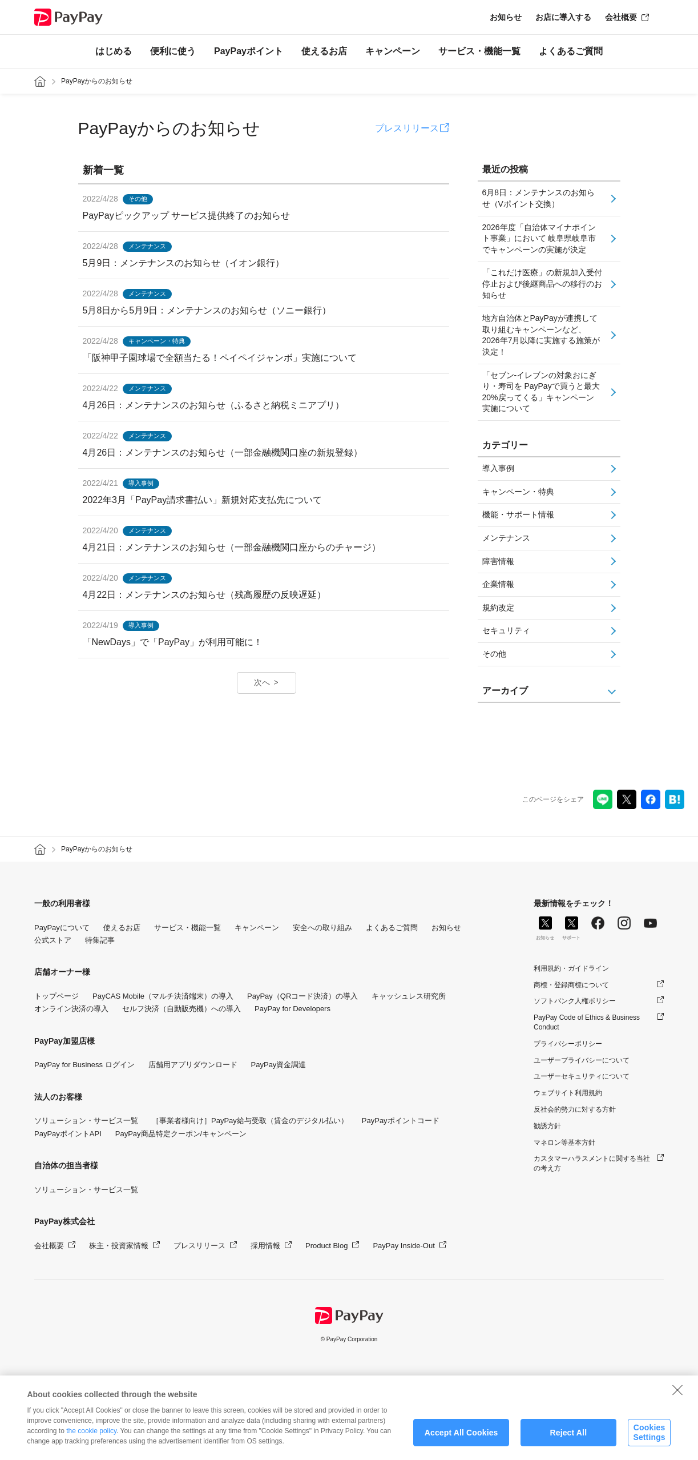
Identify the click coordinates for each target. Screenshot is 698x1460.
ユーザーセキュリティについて (582, 1076)
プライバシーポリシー (568, 1044)
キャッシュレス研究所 (409, 996)
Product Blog (326, 1245)
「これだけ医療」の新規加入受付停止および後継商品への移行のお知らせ (542, 283)
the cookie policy (91, 1441)
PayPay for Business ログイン (84, 1064)
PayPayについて (62, 927)
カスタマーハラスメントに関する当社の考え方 (592, 1163)
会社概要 (621, 17)
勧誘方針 (547, 1126)
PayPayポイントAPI (68, 1133)
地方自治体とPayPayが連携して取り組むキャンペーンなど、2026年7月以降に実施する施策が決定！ (541, 334)
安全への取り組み (322, 927)
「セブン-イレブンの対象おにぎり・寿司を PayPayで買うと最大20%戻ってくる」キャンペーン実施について (541, 392)
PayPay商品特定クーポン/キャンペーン (181, 1133)
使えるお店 (324, 51)
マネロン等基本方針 (564, 1143)
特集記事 (100, 940)
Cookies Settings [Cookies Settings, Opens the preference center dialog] (649, 1442)
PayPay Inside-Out (403, 1245)
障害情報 (498, 561)
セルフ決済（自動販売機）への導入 (181, 1008)
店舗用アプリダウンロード (192, 1064)
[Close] (677, 1400)
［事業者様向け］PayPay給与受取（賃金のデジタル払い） (250, 1120)
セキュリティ (506, 630)
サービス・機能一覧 (479, 51)
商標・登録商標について (571, 985)
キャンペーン (392, 51)
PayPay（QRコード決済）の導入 (302, 996)
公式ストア (52, 940)
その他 (494, 653)
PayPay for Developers (292, 1008)
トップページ (56, 996)
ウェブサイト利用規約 (568, 1093)
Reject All (568, 1442)
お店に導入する (563, 17)
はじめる (113, 51)
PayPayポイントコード (400, 1120)
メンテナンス (506, 537)
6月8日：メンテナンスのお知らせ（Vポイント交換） (538, 198)
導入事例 (498, 468)
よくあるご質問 (571, 51)
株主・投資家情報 (118, 1245)
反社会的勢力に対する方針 (575, 1109)
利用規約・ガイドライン (571, 968)
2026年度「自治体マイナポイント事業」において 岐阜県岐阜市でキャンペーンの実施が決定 (539, 238)
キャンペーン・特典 (518, 491)
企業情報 (498, 584)
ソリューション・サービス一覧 (86, 1120)
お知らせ (506, 17)
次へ (262, 682)
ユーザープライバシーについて (582, 1060)
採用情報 (265, 1245)
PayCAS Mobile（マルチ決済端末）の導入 (162, 996)
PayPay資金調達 (278, 1064)
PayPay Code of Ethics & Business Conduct (587, 1022)
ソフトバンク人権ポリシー (575, 1001)
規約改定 (498, 607)
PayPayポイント (248, 51)
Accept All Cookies (461, 1442)
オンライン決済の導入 (71, 1008)
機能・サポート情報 (518, 514)
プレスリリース (407, 128)
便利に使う (173, 51)
